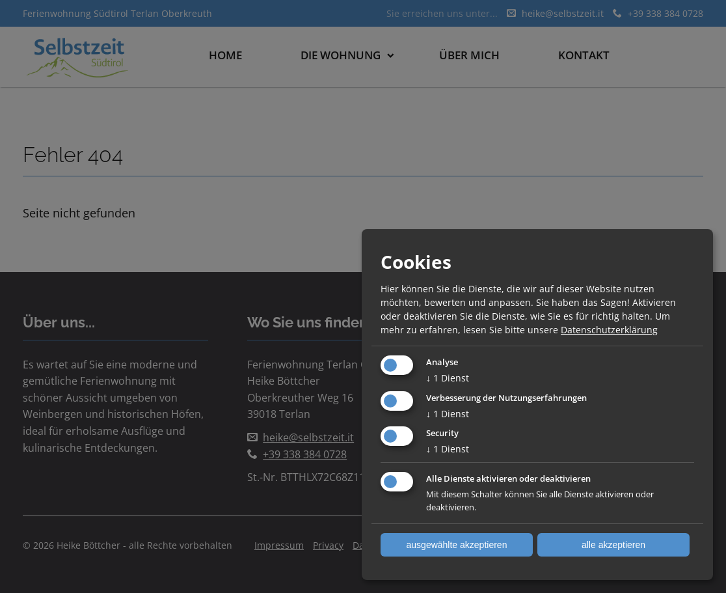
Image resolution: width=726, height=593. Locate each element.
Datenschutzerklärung (609, 330)
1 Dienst (447, 378)
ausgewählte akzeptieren (457, 545)
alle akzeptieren (613, 545)
